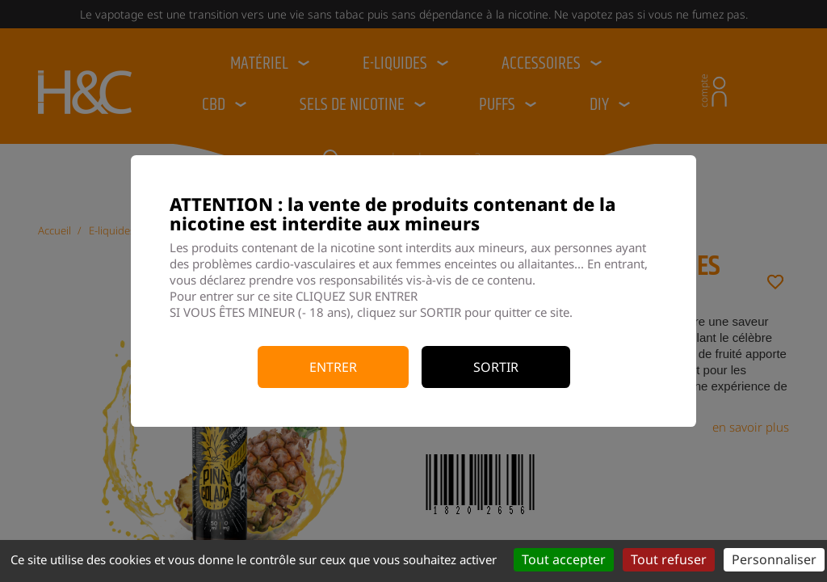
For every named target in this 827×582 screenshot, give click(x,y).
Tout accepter (564, 559)
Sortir (495, 367)
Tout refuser (669, 559)
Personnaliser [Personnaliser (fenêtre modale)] (774, 559)
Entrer (333, 367)
